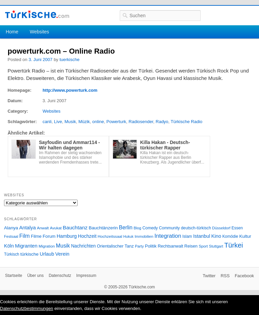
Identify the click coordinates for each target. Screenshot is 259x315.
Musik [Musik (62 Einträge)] (63, 246)
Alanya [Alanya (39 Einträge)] (11, 227)
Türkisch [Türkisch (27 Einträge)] (11, 254)
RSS (225, 275)
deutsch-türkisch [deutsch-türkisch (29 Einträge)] (196, 228)
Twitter (209, 275)
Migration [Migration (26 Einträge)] (46, 246)
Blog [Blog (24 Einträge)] (137, 228)
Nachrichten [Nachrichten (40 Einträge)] (83, 246)
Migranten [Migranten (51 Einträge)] (26, 246)
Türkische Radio (186, 121)
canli (47, 121)
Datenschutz (60, 275)
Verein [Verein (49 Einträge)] (62, 254)
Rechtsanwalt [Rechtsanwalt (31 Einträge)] (170, 246)
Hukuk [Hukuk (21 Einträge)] (128, 236)
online (98, 121)
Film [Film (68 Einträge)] (24, 236)
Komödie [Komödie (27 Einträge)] (230, 236)
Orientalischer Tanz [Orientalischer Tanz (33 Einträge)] (115, 246)
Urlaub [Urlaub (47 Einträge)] (47, 254)
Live (58, 121)
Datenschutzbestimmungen (26, 308)
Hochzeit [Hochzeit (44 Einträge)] (87, 236)
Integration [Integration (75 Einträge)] (167, 236)
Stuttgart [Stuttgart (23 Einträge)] (216, 246)
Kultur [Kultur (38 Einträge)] (245, 236)
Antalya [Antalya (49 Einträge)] (27, 227)
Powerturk (116, 121)
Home (12, 31)
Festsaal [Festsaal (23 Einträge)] (11, 236)
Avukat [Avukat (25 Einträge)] (56, 228)
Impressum (86, 275)
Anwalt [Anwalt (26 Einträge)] (43, 228)
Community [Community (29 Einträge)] (169, 228)
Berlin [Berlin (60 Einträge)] (126, 227)
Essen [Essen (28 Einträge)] (237, 228)
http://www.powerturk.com (69, 90)
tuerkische (69, 59)
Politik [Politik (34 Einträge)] (151, 246)
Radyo (162, 121)
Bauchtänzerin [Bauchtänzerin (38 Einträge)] (103, 227)
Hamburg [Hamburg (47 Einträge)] (67, 236)
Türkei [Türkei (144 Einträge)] (233, 245)
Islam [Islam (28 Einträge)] (187, 236)
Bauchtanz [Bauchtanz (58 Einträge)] (75, 227)
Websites (39, 31)
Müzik (84, 121)
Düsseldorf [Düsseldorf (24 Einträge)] (221, 228)
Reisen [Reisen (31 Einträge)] (191, 246)
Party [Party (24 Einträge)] (139, 246)
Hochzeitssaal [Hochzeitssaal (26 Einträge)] (109, 236)
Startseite (13, 275)
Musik (70, 121)
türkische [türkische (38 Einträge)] (29, 254)
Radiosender (140, 121)
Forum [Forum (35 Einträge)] (49, 236)
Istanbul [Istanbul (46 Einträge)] (201, 236)
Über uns (35, 275)
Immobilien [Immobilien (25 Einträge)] (144, 236)
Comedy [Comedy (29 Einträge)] (150, 228)
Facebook (244, 275)
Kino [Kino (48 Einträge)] (216, 236)
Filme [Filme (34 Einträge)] (36, 236)
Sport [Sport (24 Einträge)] (203, 246)
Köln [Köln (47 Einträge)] (9, 246)
